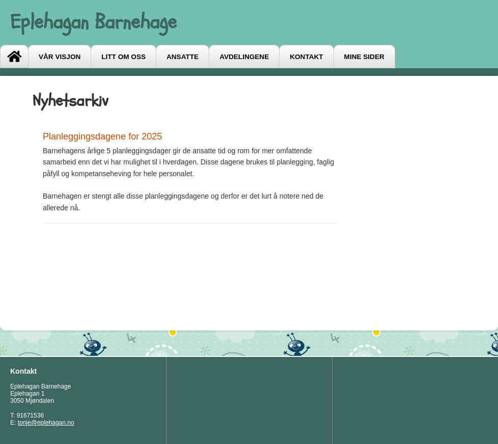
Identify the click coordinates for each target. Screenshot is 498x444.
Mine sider (364, 57)
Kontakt (306, 57)
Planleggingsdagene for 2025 (102, 136)
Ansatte (183, 57)
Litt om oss (123, 57)
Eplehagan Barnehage (93, 22)
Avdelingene (244, 57)
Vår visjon (59, 57)
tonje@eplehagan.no (46, 422)
